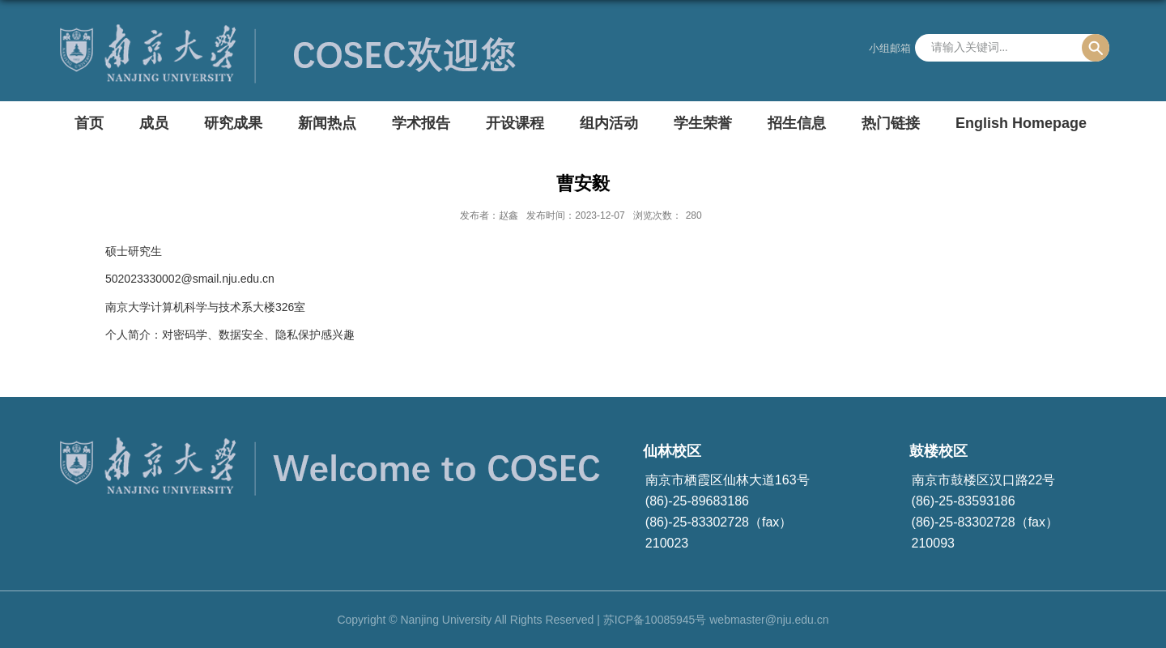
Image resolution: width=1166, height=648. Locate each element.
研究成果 (233, 123)
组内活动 (609, 123)
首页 (89, 123)
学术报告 (421, 123)
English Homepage (1021, 123)
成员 (153, 123)
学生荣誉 (703, 123)
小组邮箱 (890, 48)
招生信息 (797, 123)
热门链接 (891, 123)
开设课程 (515, 123)
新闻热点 (327, 123)
